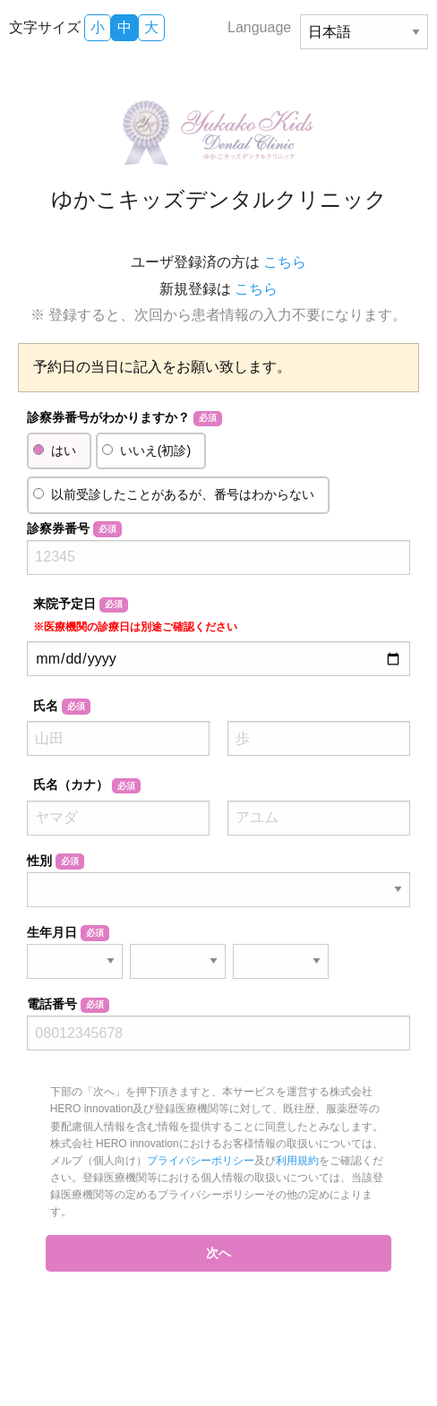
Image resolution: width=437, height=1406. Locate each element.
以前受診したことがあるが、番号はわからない (182, 494)
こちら (284, 262)
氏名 (61, 707)
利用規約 (297, 1160)
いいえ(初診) (155, 450)
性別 (55, 861)
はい (63, 450)
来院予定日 (135, 614)
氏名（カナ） (86, 785)
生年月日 (67, 933)
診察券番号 (74, 529)
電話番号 (67, 1005)
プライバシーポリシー (200, 1160)
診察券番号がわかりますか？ (124, 418)
